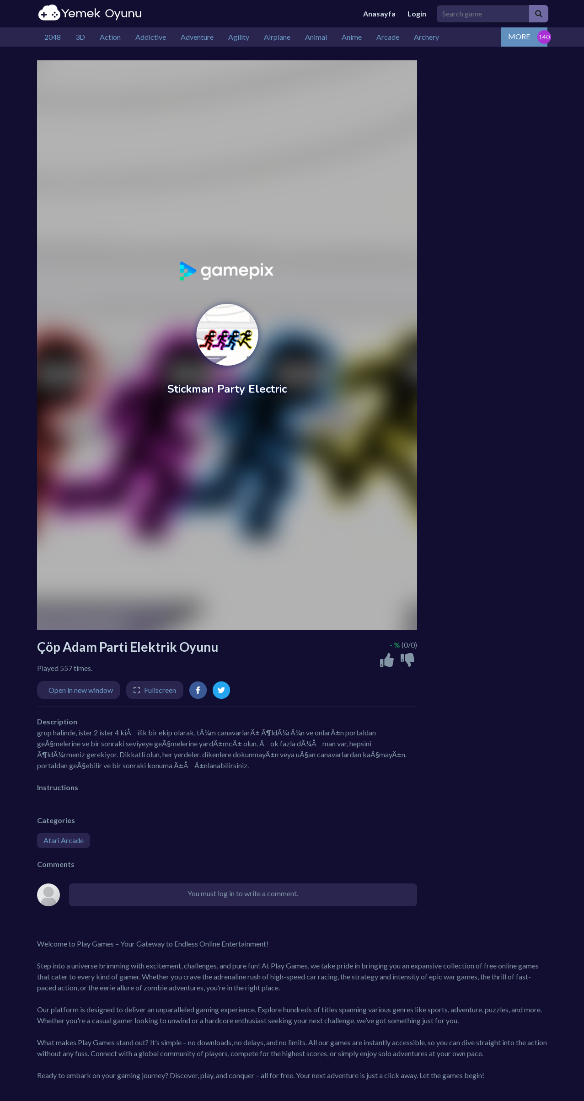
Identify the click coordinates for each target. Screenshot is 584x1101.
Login (416, 13)
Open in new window (80, 690)
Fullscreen (160, 690)
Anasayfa (379, 13)
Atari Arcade (63, 840)
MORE (519, 36)
